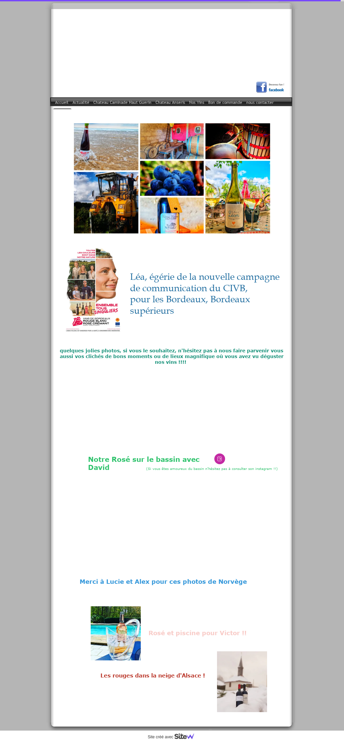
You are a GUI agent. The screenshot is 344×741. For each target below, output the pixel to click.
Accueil (62, 102)
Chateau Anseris (170, 102)
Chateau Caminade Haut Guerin (122, 102)
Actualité (81, 102)
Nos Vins (196, 102)
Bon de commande (225, 102)
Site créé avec (174, 737)
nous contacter (260, 102)
